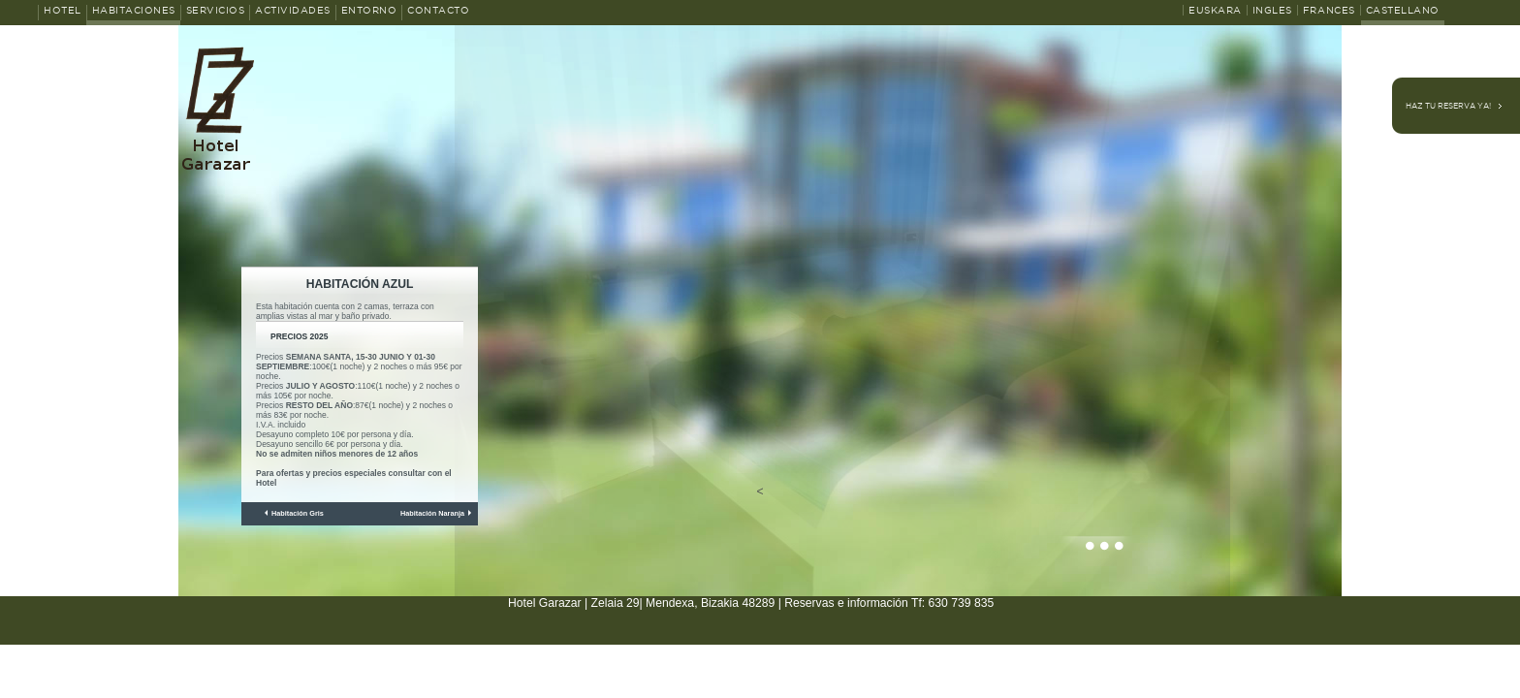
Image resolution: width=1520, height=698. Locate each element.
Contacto (438, 10)
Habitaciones (133, 10)
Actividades (293, 10)
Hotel (62, 10)
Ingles (1272, 10)
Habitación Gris (297, 513)
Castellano (1403, 10)
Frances (1329, 10)
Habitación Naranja (432, 513)
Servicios (215, 10)
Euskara (1215, 10)
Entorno (369, 10)
